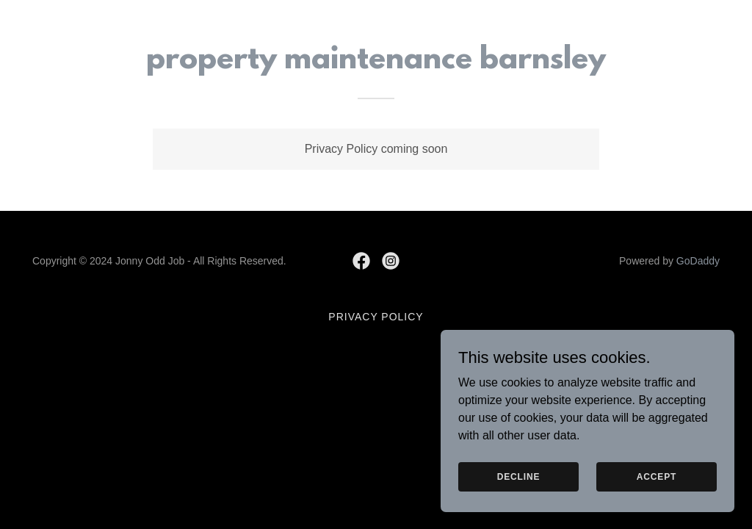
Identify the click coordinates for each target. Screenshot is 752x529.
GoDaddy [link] (698, 261)
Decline (518, 476)
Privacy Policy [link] (375, 317)
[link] (361, 261)
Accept (656, 476)
